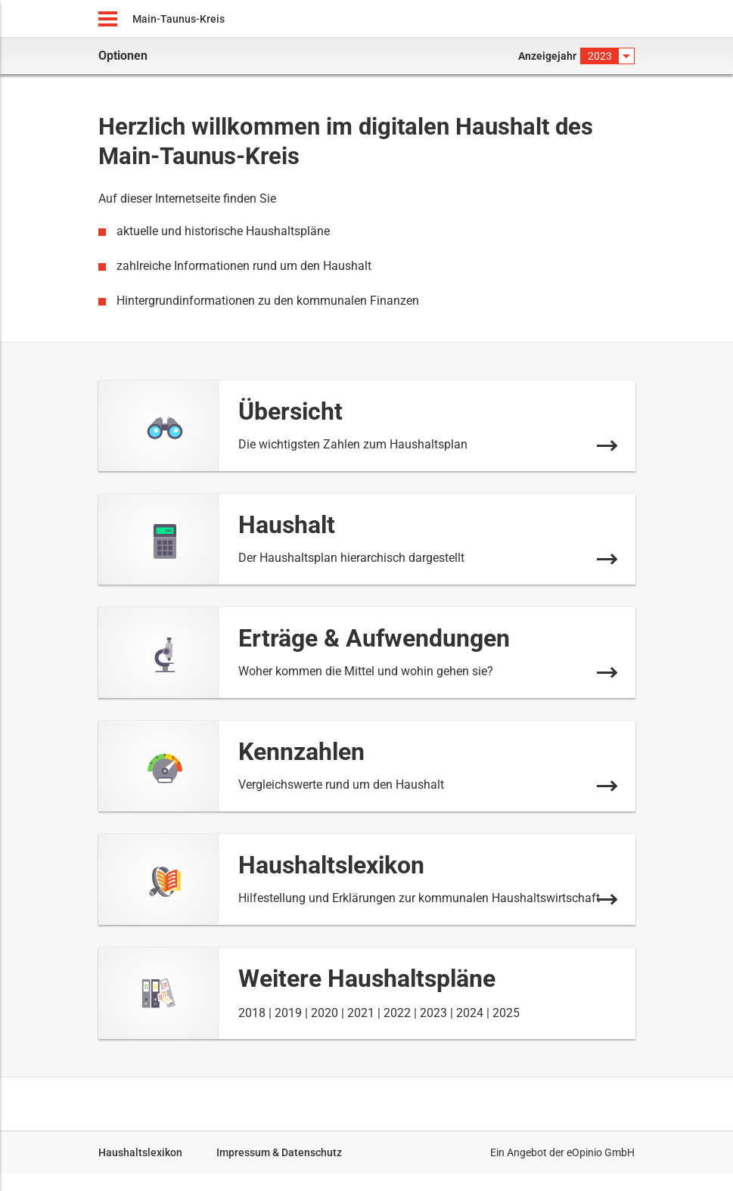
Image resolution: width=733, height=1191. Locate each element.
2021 (360, 1013)
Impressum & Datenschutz (279, 1152)
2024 (469, 1013)
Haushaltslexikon (140, 1152)
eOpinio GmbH (601, 1152)
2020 (324, 1013)
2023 (433, 1013)
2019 (288, 1013)
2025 (506, 1013)
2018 (252, 1013)
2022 (397, 1013)
